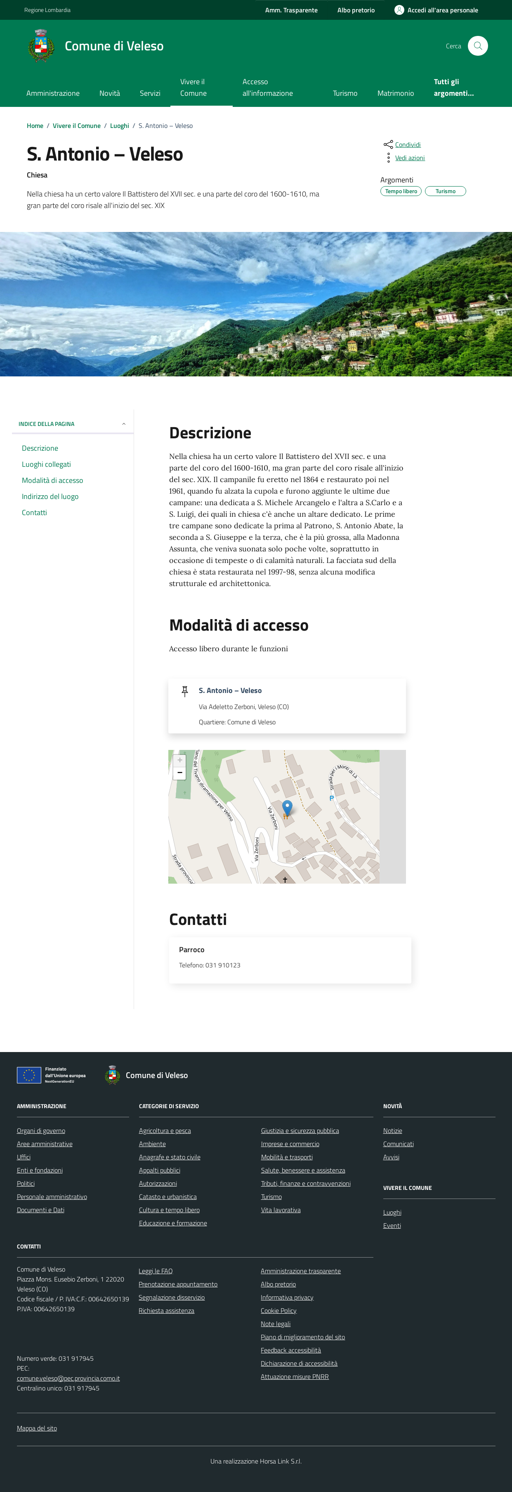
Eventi (392, 1225)
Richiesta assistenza (166, 1310)
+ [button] (179, 761)
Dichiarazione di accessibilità (299, 1363)
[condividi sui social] (401, 144)
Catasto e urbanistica (168, 1196)
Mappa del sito (37, 1428)
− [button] (179, 773)
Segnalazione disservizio (172, 1297)
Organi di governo (41, 1130)
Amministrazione (53, 93)
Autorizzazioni (158, 1183)
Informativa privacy (287, 1297)
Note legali (275, 1324)
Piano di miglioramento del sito (303, 1337)
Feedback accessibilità (291, 1350)
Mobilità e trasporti (287, 1157)
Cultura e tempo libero (169, 1210)
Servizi (150, 93)
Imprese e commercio (290, 1144)
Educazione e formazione (173, 1223)
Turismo (345, 93)
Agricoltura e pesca (165, 1130)
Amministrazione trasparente (301, 1271)
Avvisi (391, 1157)
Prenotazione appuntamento (178, 1284)
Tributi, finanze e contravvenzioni (306, 1183)
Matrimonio (396, 93)
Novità (109, 93)
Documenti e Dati (40, 1210)
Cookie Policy (279, 1310)
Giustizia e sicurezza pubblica (300, 1130)
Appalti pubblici (159, 1170)
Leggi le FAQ (156, 1271)
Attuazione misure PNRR (295, 1376)
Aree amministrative (45, 1144)
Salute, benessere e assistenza (303, 1170)
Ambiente (152, 1144)
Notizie (392, 1130)
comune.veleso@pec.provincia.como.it (68, 1378)
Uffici (24, 1157)
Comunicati (398, 1144)
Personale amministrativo (52, 1196)
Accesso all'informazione (268, 87)
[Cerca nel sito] (478, 46)
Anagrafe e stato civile (170, 1157)
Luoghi (392, 1212)
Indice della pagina (73, 423)
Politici (26, 1183)
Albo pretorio (278, 1284)
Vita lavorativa (281, 1210)
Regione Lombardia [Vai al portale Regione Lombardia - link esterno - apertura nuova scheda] (47, 9)
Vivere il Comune (193, 87)
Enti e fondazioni (40, 1170)
